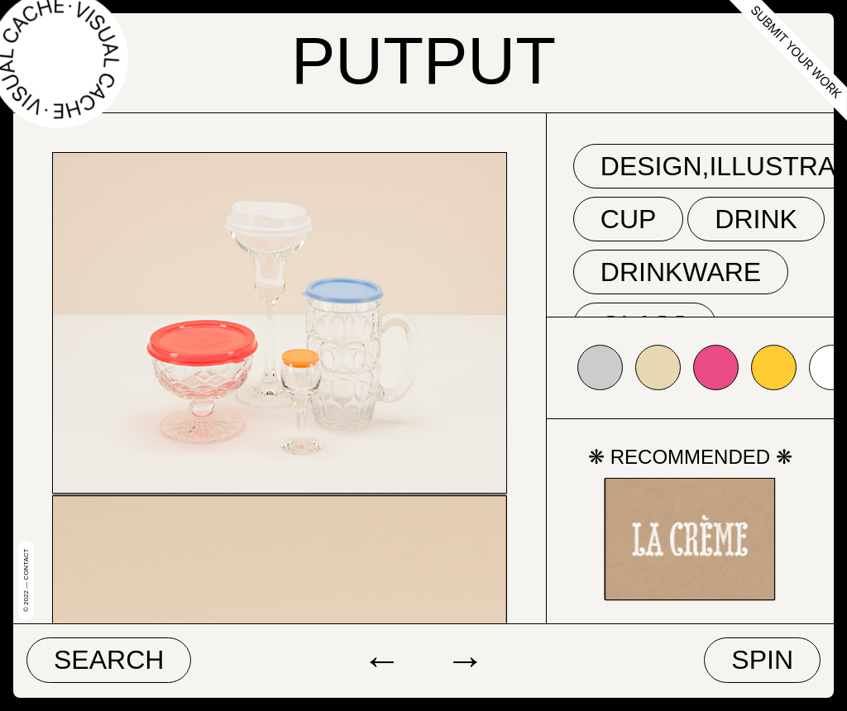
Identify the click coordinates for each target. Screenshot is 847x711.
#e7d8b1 (658, 367)
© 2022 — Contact (26, 580)
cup (629, 219)
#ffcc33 (774, 367)
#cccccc (600, 367)
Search (109, 660)
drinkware (681, 272)
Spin (762, 660)
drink (756, 219)
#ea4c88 (716, 367)
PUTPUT (423, 61)
